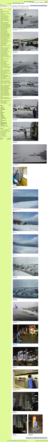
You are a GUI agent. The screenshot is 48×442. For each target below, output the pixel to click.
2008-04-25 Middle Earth (4, 89)
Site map (1, 138)
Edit (32, 2)
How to (1, 4)
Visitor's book (9, 138)
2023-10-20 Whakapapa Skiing (5, 24)
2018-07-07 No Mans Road (4, 51)
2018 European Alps (3, 52)
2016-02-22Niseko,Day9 (43, 5)
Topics (1, 105)
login (1, 139)
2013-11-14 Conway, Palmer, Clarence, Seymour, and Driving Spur (5, 67)
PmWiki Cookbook (3, 122)
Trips (1, 9)
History (35, 2)
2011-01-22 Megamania (4, 75)
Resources (2, 124)
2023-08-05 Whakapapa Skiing (5, 26)
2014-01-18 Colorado (3, 65)
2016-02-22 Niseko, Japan (4, 55)
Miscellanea (2, 112)
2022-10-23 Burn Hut (3, 32)
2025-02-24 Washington (4, 15)
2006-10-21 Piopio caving (4, 97)
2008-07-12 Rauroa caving (4, 86)
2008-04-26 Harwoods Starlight (5, 88)
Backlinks (41, 2)
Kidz (1, 110)
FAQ (10, 4)
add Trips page (9, 3)
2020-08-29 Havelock (3, 42)
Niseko (39, 5)
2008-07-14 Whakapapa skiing (5, 85)
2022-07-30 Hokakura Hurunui (5, 34)
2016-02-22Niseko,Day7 (33, 5)
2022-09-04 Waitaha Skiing (4, 33)
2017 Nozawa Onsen (3, 54)
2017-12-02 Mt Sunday (4, 53)
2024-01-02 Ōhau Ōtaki (4, 23)
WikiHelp (18, 440)
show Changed (9, 128)
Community (2, 108)
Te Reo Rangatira (3, 118)
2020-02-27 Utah (3, 44)
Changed (1, 128)
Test (1, 119)
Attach (38, 2)
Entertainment (2, 109)
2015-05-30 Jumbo (3, 62)
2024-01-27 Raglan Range (4, 22)
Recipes (1, 114)
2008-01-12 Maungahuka (4, 90)
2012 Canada (2, 74)
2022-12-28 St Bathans (4, 31)
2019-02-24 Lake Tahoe (4, 48)
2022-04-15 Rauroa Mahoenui (5, 35)
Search (32, 1)
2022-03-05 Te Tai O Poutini (4, 36)
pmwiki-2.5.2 (8, 139)
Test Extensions (3, 120)
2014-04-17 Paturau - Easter (5, 64)
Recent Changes (27, 1)
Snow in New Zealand (4, 125)
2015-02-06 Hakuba (3, 63)
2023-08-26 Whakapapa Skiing (5, 25)
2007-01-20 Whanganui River (5, 94)
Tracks (1, 12)
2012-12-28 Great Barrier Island (5, 73)
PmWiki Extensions (3, 123)
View (30, 2)
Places (1, 113)
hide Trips (10, 9)
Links (1, 111)
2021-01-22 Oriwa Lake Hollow (5, 41)
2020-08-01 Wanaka (3, 43)
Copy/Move (46, 2)
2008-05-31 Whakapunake (4, 87)
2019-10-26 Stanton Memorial (5, 47)
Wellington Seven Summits (4, 11)
